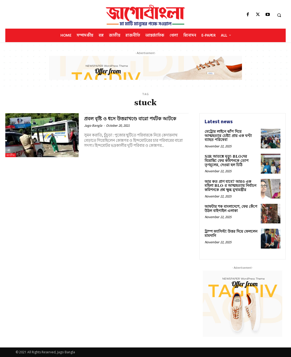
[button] (279, 15)
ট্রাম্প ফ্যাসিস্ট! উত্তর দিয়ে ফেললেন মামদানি (231, 233)
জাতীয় (10, 155)
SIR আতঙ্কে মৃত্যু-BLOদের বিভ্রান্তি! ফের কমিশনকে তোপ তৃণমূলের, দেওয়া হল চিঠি (227, 160)
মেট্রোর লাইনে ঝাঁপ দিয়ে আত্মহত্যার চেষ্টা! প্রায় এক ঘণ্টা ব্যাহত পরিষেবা (228, 135)
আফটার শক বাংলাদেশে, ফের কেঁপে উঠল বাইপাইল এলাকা (231, 208)
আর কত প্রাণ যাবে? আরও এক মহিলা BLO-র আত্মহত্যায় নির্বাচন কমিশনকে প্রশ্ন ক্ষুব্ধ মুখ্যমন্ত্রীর (230, 185)
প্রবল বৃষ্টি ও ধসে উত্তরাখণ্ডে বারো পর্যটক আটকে (133, 119)
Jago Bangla (93, 125)
